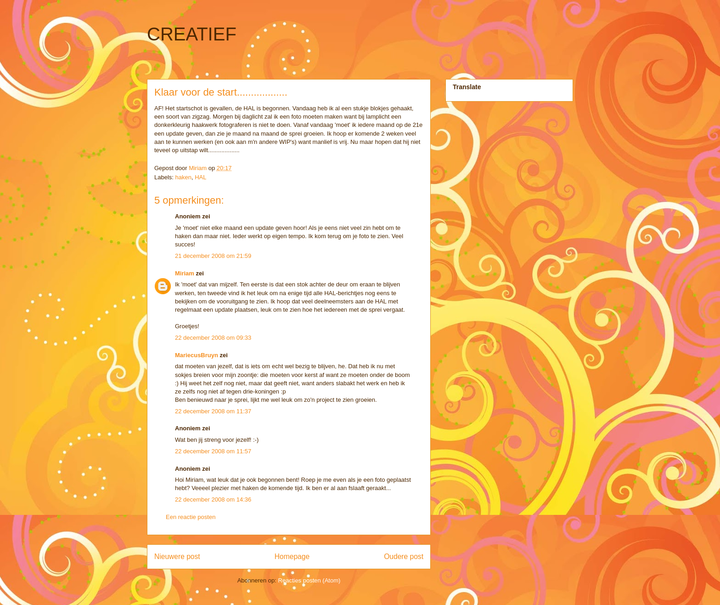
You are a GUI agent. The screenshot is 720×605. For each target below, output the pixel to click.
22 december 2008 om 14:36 (213, 499)
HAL (200, 177)
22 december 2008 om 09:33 (213, 337)
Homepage (292, 556)
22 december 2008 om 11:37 (213, 411)
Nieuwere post (177, 556)
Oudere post (403, 556)
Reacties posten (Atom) (309, 580)
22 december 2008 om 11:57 (213, 451)
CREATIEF (191, 34)
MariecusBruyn (196, 355)
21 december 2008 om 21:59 (213, 255)
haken (183, 177)
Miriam (184, 273)
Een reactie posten (190, 517)
